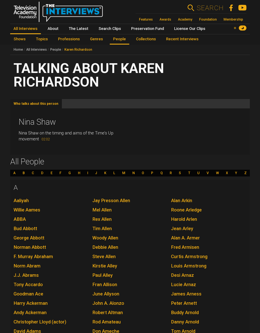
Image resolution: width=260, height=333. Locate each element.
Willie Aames (27, 210)
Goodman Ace (28, 294)
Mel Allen (102, 210)
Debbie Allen (105, 247)
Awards (165, 19)
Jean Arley (182, 228)
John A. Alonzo (108, 303)
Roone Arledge (186, 210)
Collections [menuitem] (146, 39)
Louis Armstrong (188, 266)
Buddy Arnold (185, 312)
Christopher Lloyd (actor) (40, 322)
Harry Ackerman (31, 303)
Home (18, 50)
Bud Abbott (25, 228)
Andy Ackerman (30, 312)
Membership (233, 19)
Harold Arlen (184, 219)
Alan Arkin (181, 200)
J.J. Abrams (26, 275)
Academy (185, 19)
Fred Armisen (185, 247)
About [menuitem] (53, 28)
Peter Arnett (184, 303)
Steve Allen (104, 256)
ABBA (20, 219)
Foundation (208, 19)
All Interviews (36, 50)
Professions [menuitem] (69, 39)
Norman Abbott (30, 247)
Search (210, 8)
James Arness (186, 294)
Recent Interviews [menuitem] (182, 39)
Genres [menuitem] (96, 39)
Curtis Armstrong (189, 256)
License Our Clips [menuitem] (189, 28)
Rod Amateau (106, 322)
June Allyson (105, 294)
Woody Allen (105, 238)
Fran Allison (104, 284)
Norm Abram (27, 266)
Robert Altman (107, 312)
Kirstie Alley (104, 266)
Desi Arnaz (182, 275)
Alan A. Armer (185, 238)
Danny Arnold (185, 322)
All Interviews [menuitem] (26, 28)
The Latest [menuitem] (78, 28)
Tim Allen (102, 228)
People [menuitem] (119, 39)
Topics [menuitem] (42, 39)
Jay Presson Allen (111, 200)
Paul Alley (102, 275)
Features (146, 19)
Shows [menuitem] (20, 39)
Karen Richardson (78, 50)
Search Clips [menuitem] (110, 28)
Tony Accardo (28, 284)
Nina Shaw (37, 122)
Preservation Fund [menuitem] (147, 28)
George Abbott (29, 238)
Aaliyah (21, 200)
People (55, 50)
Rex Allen (102, 219)
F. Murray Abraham (33, 256)
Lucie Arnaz (183, 284)
